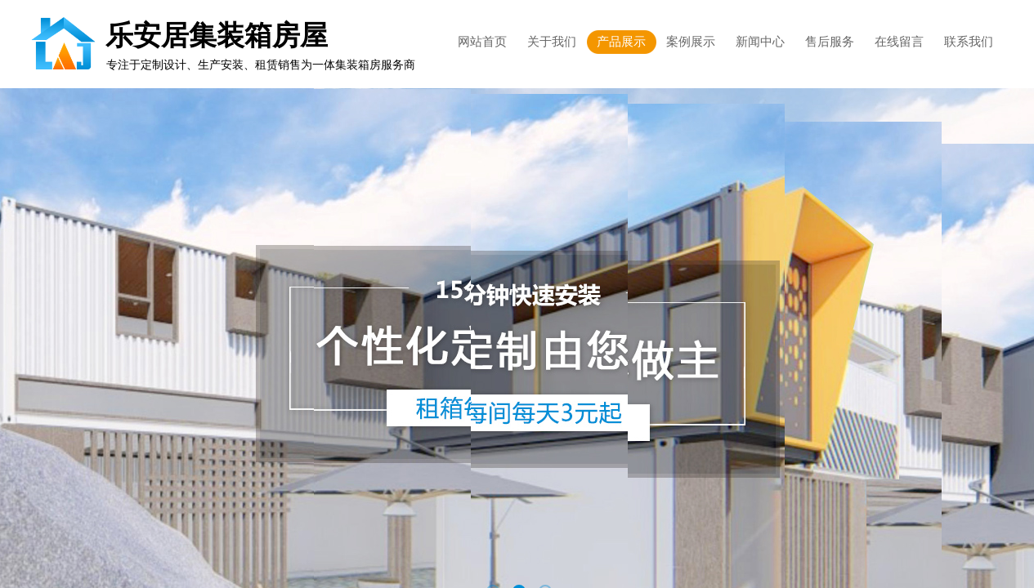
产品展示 (621, 41)
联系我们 (968, 41)
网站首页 (482, 41)
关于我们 (551, 41)
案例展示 (690, 41)
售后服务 (829, 41)
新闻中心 (760, 41)
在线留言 (899, 41)
